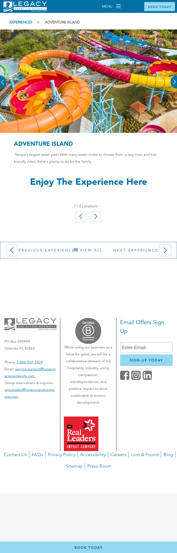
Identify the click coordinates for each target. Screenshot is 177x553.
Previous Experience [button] (39, 252)
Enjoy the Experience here (88, 181)
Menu (107, 6)
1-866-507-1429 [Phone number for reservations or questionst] (30, 362)
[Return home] (25, 10)
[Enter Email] (146, 347)
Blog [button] (168, 454)
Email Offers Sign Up (142, 327)
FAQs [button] (37, 454)
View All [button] (88, 250)
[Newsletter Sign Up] (146, 360)
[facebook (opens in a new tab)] (124, 378)
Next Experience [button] (143, 252)
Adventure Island (62, 22)
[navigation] (88, 471)
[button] (3, 78)
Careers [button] (118, 454)
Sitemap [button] (74, 466)
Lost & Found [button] (145, 454)
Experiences (20, 22)
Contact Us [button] (15, 454)
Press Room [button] (99, 466)
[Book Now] (159, 6)
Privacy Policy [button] (61, 454)
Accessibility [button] (93, 454)
